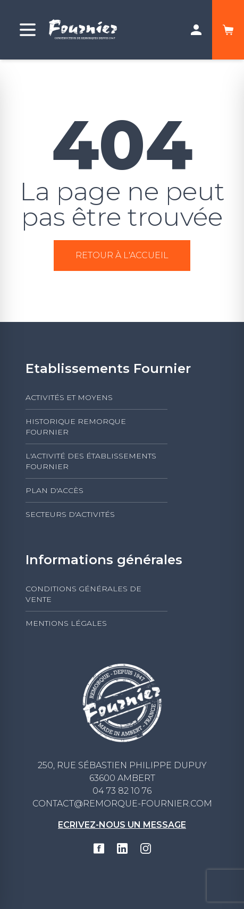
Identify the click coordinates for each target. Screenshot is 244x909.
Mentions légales (66, 623)
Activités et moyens (69, 397)
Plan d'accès (54, 490)
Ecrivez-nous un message (122, 825)
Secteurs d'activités (70, 514)
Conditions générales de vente (83, 594)
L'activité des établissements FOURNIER (91, 461)
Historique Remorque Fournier (76, 427)
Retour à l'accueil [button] (122, 255)
